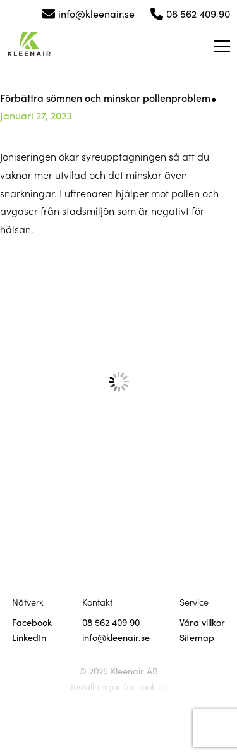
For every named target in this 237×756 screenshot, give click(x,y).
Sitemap (196, 637)
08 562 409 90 (198, 13)
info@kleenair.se (96, 13)
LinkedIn (29, 637)
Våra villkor (202, 622)
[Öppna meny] (222, 46)
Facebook (32, 622)
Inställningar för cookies (119, 686)
